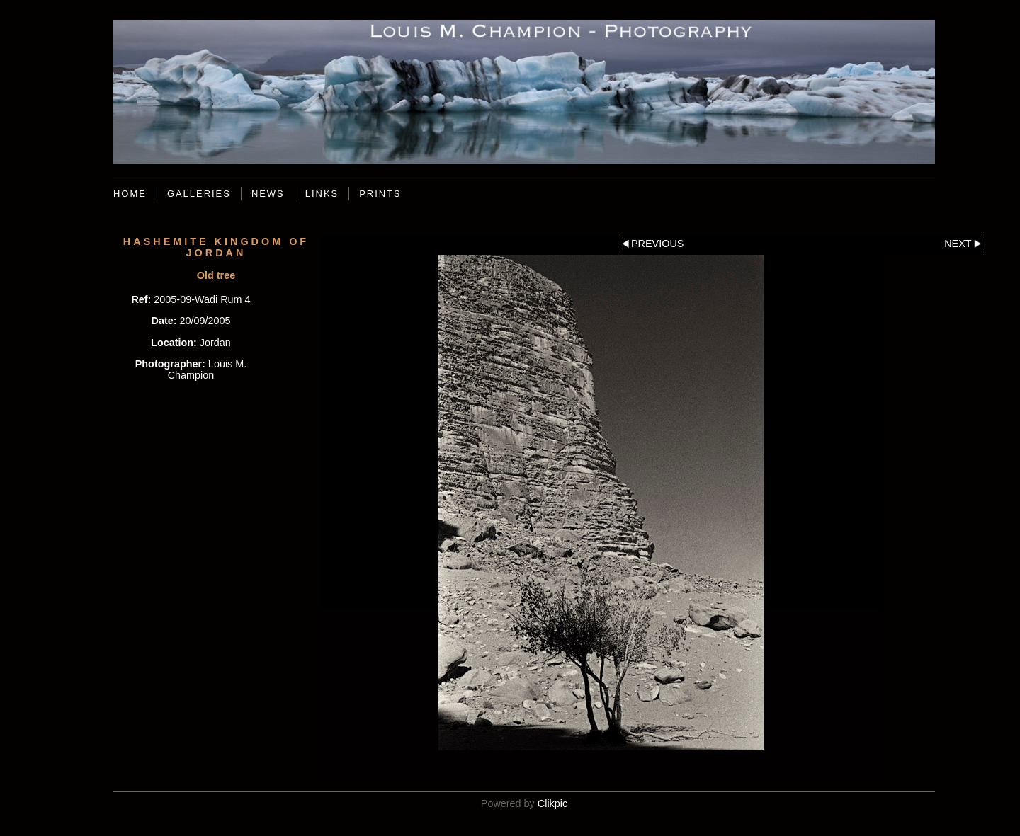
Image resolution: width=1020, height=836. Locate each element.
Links (322, 193)
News (268, 193)
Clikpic (552, 803)
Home (130, 193)
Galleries (199, 193)
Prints (380, 193)
